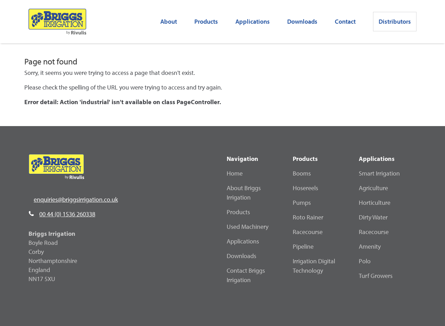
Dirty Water (373, 217)
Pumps (302, 203)
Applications (243, 241)
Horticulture (374, 203)
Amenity (370, 246)
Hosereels (305, 188)
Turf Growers (376, 276)
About (168, 21)
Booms (302, 173)
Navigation (242, 159)
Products (206, 21)
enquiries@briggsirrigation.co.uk (76, 199)
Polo (365, 261)
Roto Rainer (308, 217)
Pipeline (303, 246)
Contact (345, 21)
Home (235, 173)
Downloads (302, 21)
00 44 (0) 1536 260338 (67, 214)
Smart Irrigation (379, 173)
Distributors (395, 21)
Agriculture (373, 188)
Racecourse (308, 232)
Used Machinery (247, 227)
